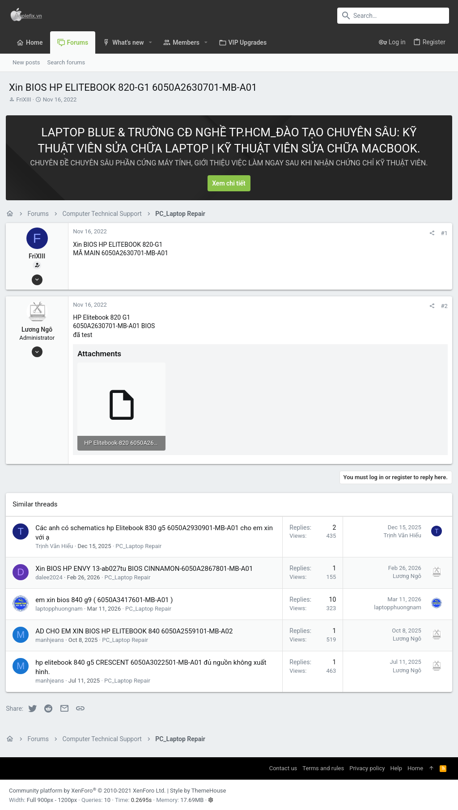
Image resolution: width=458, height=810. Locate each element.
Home (415, 767)
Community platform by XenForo (87, 789)
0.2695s (141, 798)
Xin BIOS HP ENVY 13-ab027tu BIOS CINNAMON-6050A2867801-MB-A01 (147, 567)
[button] (150, 42)
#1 (441, 233)
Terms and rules (323, 767)
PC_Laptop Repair (142, 544)
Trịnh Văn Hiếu (57, 544)
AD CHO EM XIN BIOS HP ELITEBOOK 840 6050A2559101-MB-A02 (137, 630)
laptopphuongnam (62, 607)
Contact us (283, 767)
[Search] (393, 16)
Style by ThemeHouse (198, 789)
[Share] (429, 233)
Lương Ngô (40, 329)
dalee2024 (52, 575)
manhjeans (52, 638)
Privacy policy (367, 767)
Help (396, 767)
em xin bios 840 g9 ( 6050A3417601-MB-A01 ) (107, 599)
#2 (441, 306)
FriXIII (23, 99)
